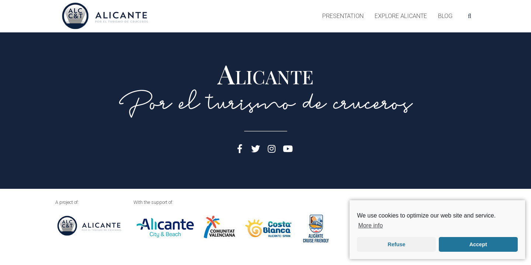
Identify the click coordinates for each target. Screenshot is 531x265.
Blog (445, 16)
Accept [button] (478, 244)
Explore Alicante (401, 16)
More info (370, 225)
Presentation (343, 16)
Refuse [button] (396, 244)
